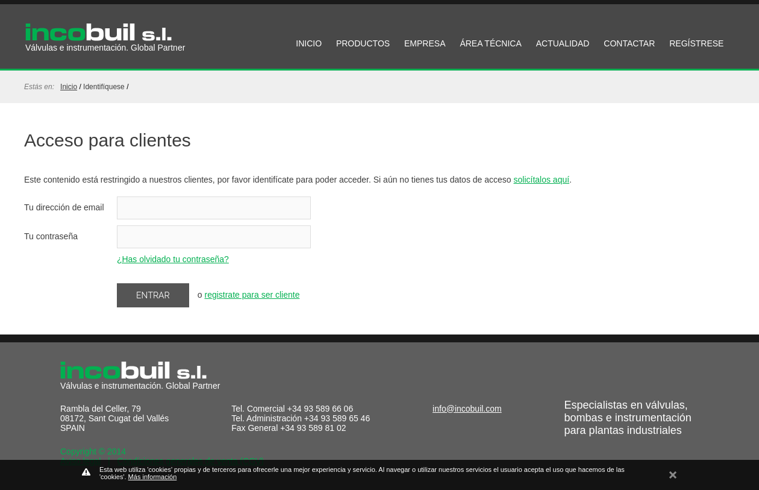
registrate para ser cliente (251, 295)
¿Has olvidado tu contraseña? (173, 259)
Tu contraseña (51, 236)
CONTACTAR (629, 43)
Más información (152, 476)
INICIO (309, 43)
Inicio (68, 87)
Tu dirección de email (64, 207)
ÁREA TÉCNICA (490, 43)
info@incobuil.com (467, 408)
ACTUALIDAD (563, 43)
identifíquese (104, 87)
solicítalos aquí (542, 179)
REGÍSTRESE (696, 43)
